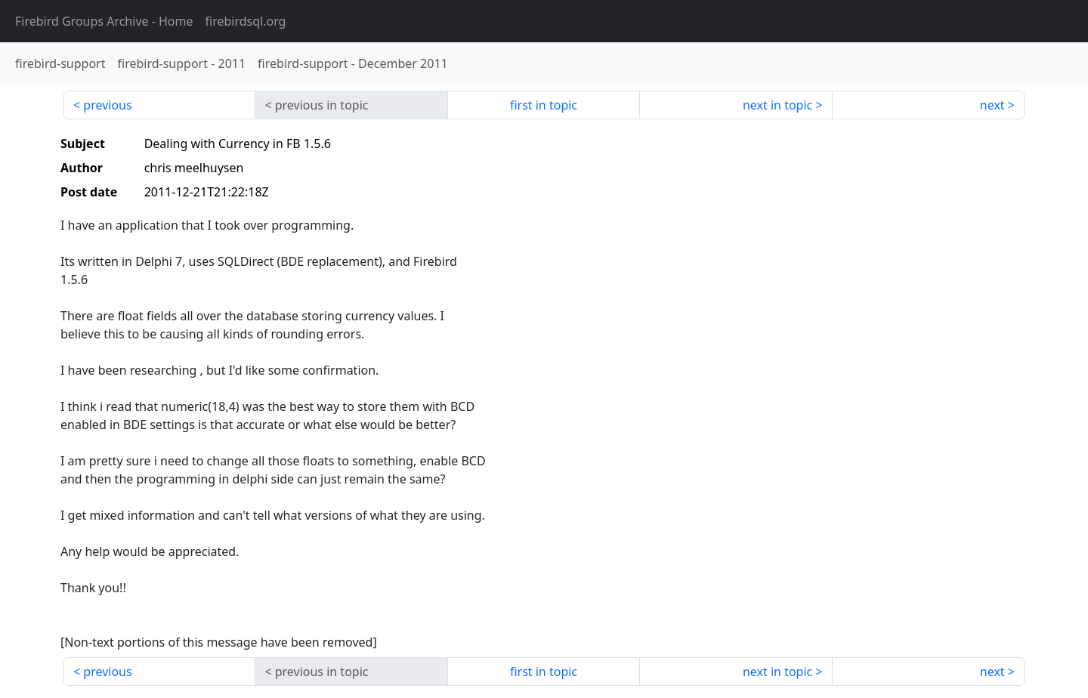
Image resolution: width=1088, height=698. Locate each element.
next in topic (777, 105)
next (992, 105)
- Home (104, 21)
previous (107, 105)
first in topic (543, 105)
